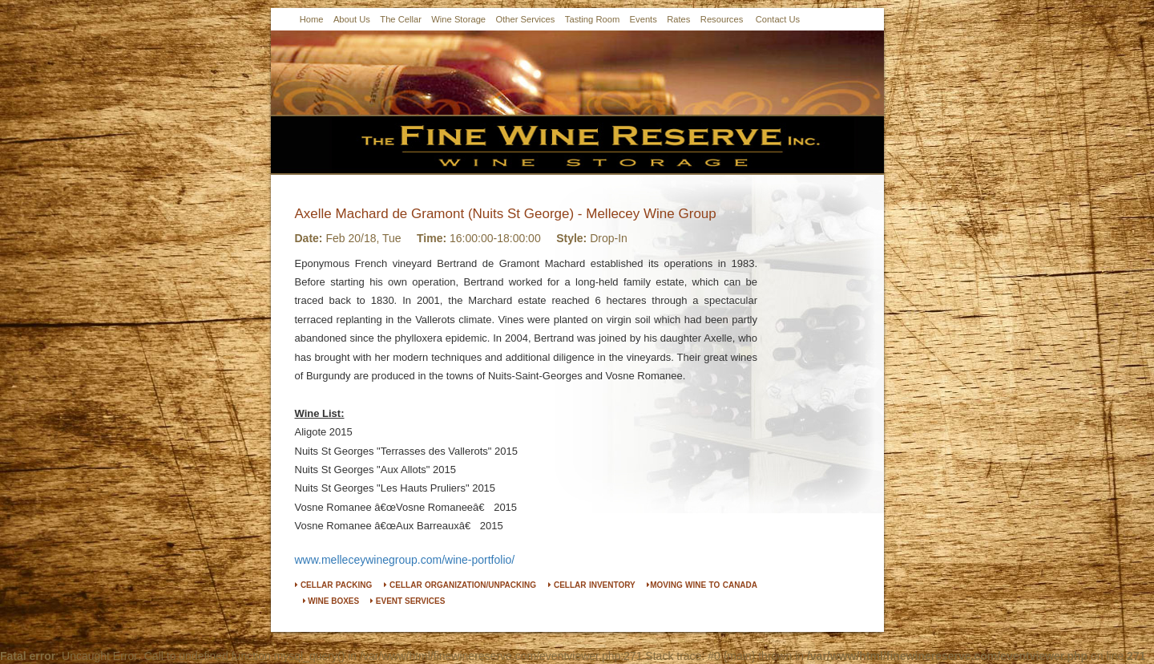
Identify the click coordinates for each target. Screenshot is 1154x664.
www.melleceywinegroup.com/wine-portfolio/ (405, 559)
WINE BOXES (331, 601)
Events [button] (643, 19)
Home (312, 19)
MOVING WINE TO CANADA (702, 585)
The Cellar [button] (401, 19)
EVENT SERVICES (407, 601)
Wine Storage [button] (458, 19)
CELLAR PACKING (334, 585)
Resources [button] (721, 19)
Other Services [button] (525, 19)
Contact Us (778, 19)
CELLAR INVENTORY (592, 585)
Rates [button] (678, 19)
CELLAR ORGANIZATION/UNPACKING (460, 585)
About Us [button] (351, 19)
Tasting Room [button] (592, 19)
